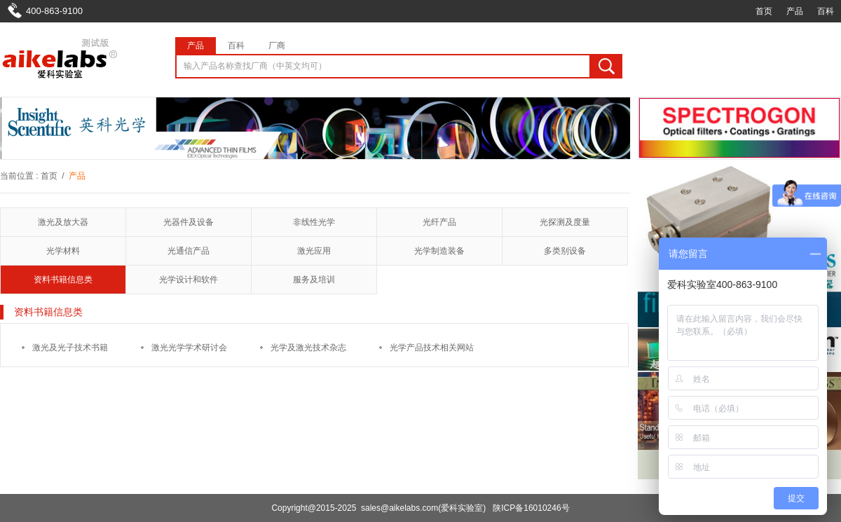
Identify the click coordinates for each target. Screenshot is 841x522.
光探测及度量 (565, 222)
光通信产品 (188, 251)
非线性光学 (314, 222)
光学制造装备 (439, 251)
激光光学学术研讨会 (189, 347)
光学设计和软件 (188, 279)
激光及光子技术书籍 (70, 347)
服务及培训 (314, 279)
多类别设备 (565, 251)
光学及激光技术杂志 (308, 347)
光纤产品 (439, 222)
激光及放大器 (63, 222)
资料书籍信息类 (63, 279)
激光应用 (314, 251)
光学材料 (63, 251)
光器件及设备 (188, 222)
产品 (794, 11)
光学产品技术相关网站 (432, 347)
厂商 (276, 45)
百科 (825, 11)
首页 (763, 11)
